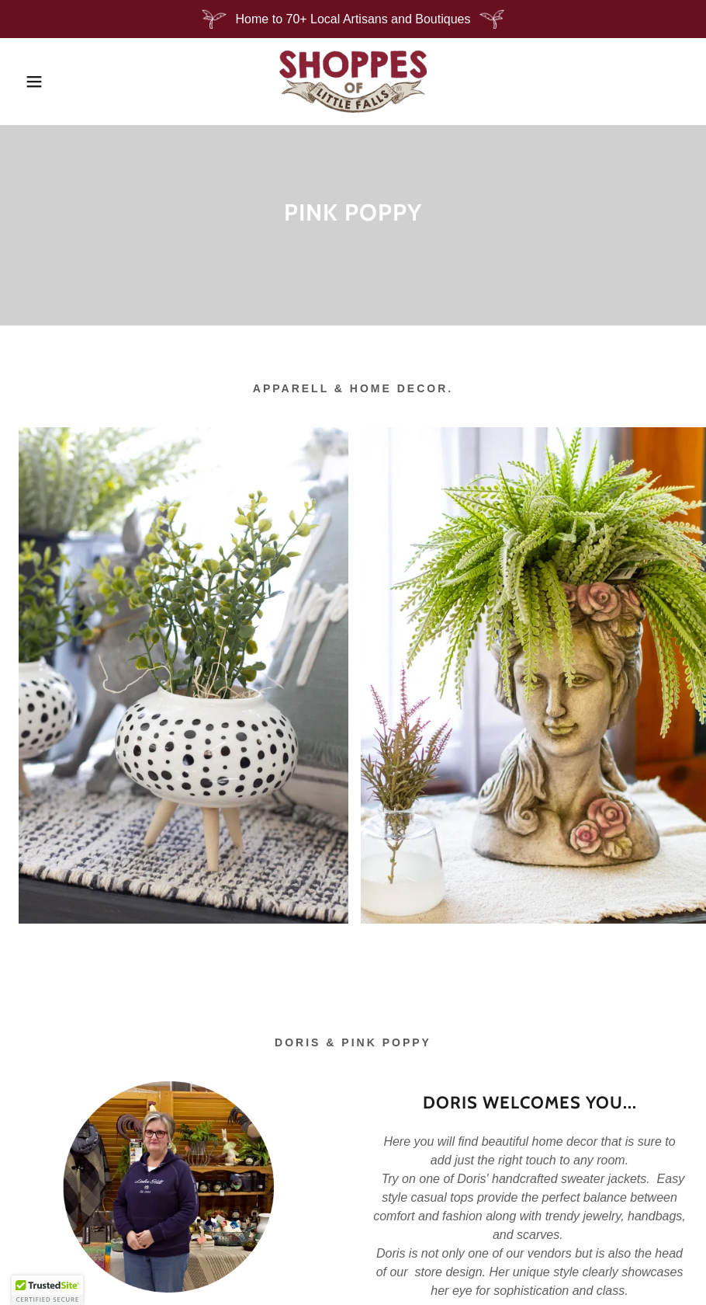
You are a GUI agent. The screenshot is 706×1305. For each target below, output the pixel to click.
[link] (353, 81)
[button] (35, 81)
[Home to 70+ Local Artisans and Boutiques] (353, 19)
